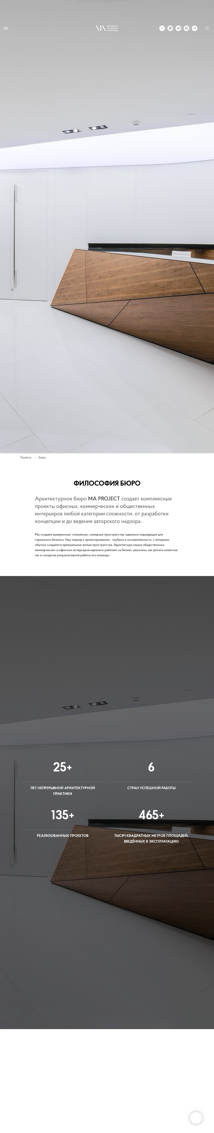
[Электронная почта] (178, 30)
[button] (207, 28)
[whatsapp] (170, 30)
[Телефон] (162, 30)
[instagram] (186, 30)
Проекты (25, 457)
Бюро (42, 457)
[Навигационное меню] (6, 28)
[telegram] (194, 30)
